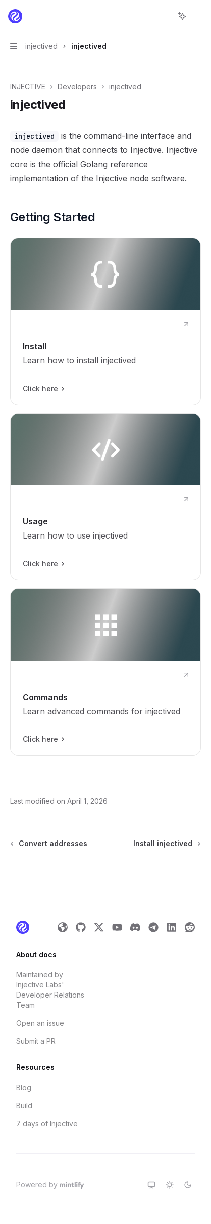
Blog (23, 1087)
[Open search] (163, 16)
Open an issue (40, 1023)
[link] (105, 321)
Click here (43, 388)
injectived (125, 86)
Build (24, 1105)
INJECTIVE (27, 86)
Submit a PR (36, 1041)
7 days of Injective (47, 1123)
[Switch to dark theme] (188, 1185)
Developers (77, 86)
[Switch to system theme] (151, 1185)
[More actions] (198, 16)
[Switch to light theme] (170, 1185)
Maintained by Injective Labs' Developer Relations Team (50, 989)
